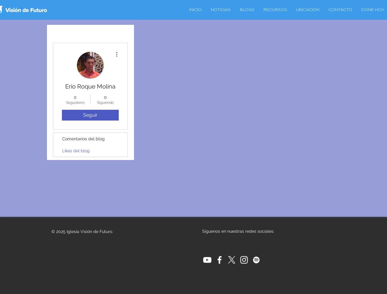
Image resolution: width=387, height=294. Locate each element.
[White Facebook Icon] (219, 260)
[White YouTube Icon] (207, 260)
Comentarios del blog (83, 138)
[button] (308, 9)
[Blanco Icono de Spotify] (256, 260)
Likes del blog (76, 150)
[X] (232, 260)
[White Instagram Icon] (244, 260)
